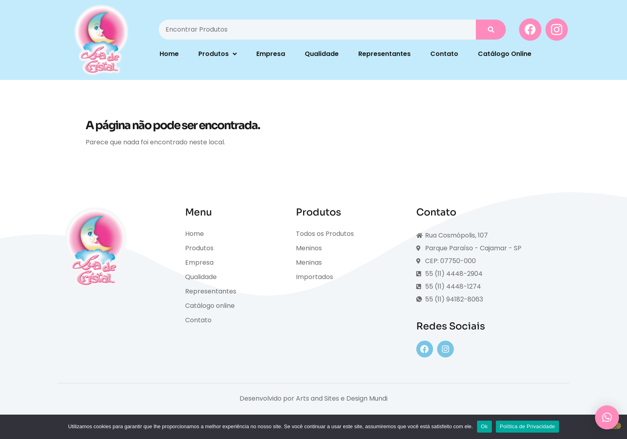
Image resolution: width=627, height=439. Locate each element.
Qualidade (322, 53)
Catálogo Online (504, 53)
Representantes (384, 53)
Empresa (270, 53)
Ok (484, 426)
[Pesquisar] (491, 30)
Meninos (309, 248)
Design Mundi (366, 398)
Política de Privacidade (527, 426)
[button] (607, 417)
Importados (314, 276)
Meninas (309, 262)
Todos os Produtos (325, 233)
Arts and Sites (317, 398)
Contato (444, 53)
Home (169, 53)
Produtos (217, 54)
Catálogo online (210, 305)
